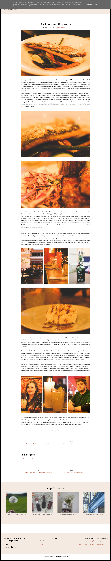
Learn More (89, 4)
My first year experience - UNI (68, 515)
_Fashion (102, 541)
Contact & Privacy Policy (96, 544)
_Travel (79, 544)
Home (79, 541)
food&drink (61, 28)
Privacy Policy (89, 538)
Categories (86, 541)
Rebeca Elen (51, 556)
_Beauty (94, 541)
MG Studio (65, 556)
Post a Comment (28, 459)
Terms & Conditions (102, 538)
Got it (97, 4)
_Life (85, 544)
